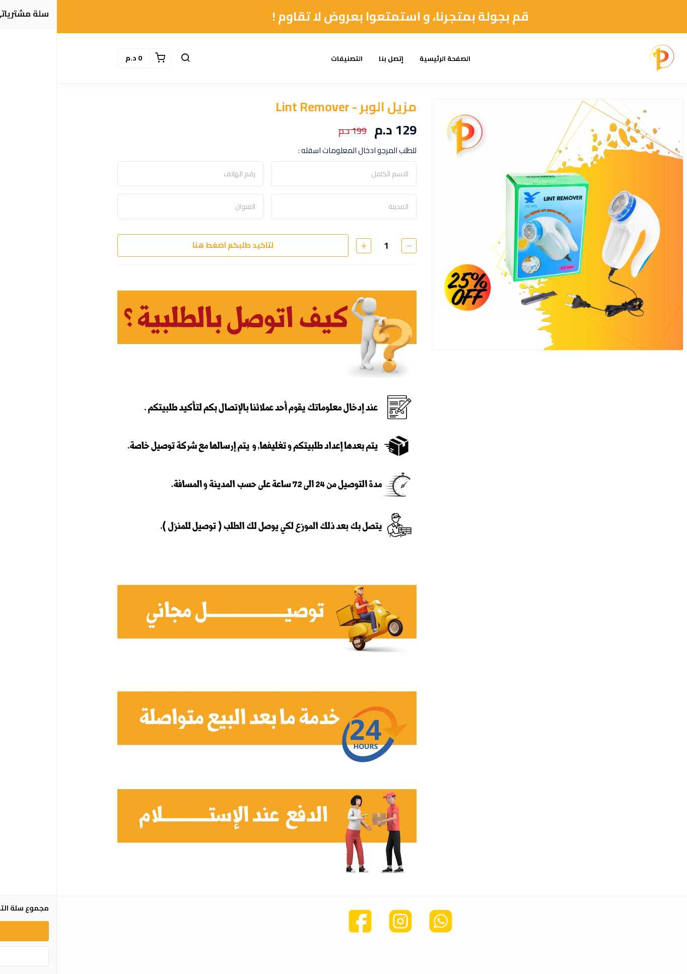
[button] (128, 58)
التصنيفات (290, 58)
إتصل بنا (334, 58)
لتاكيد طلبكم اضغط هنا (176, 245)
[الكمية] (329, 245)
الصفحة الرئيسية (388, 58)
